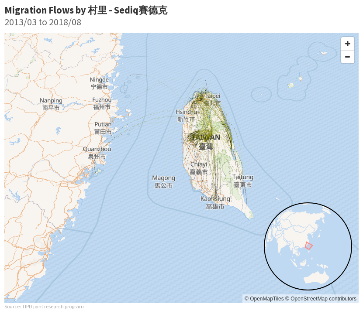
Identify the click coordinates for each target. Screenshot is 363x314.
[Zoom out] (347, 56)
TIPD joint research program (53, 306)
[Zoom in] (347, 43)
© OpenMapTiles (264, 299)
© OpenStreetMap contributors (320, 299)
